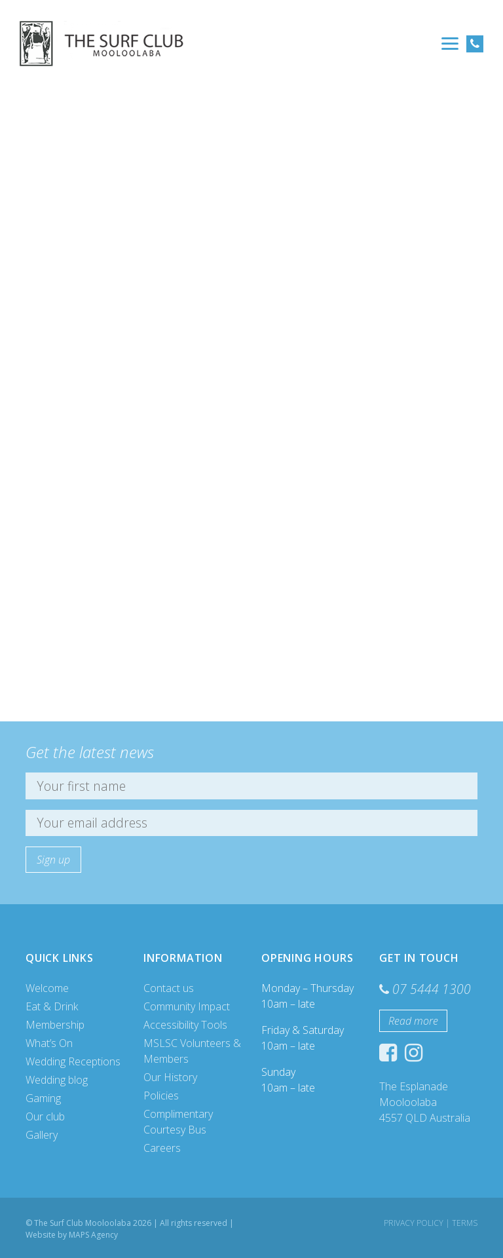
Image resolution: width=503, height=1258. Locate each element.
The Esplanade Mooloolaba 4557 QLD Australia (424, 1102)
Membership (55, 1025)
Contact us (168, 988)
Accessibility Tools (185, 1025)
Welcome (47, 988)
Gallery (42, 1135)
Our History (170, 1077)
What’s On (49, 1043)
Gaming (43, 1098)
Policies (161, 1095)
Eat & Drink (52, 1006)
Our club (45, 1116)
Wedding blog (57, 1080)
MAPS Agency (93, 1234)
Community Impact (186, 1006)
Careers (162, 1148)
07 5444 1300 (431, 989)
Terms (464, 1223)
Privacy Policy (413, 1223)
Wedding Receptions (73, 1061)
